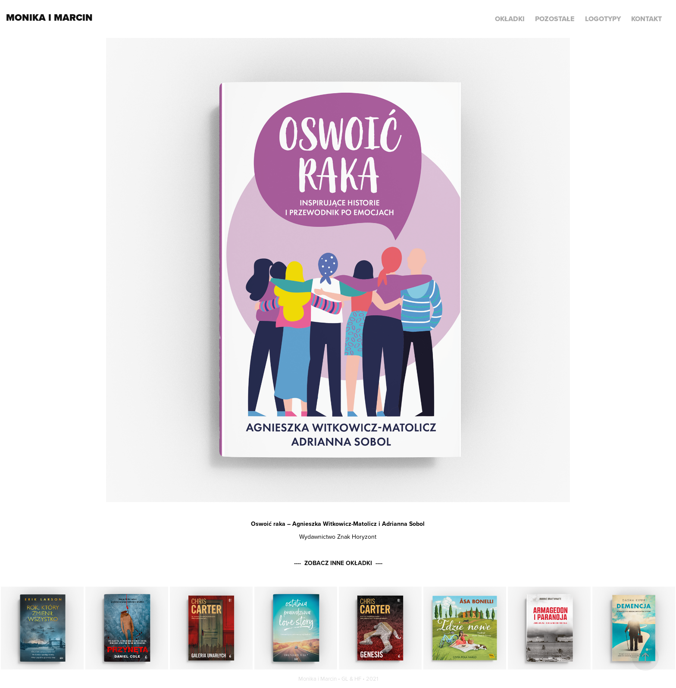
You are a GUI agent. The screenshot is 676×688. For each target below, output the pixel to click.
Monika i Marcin (49, 17)
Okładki (510, 19)
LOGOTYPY (603, 19)
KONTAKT (646, 19)
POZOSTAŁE (554, 19)
